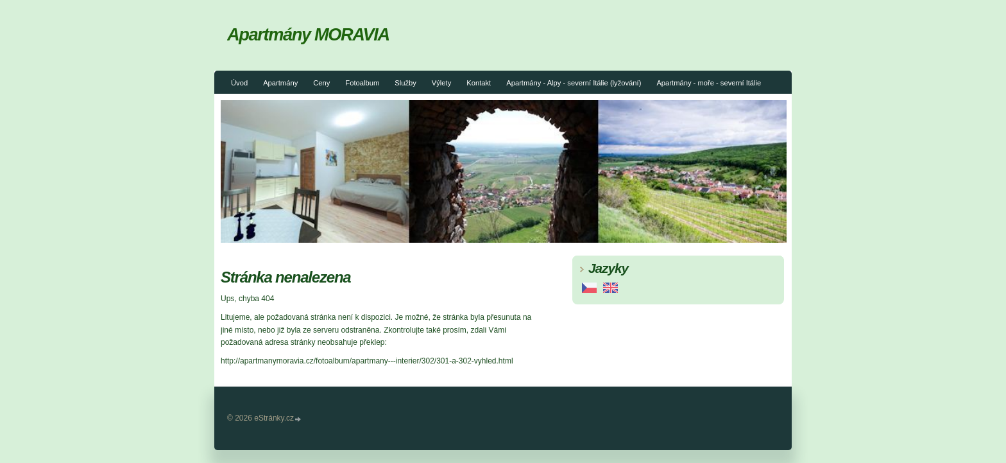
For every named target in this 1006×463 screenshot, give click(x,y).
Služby (405, 83)
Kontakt (478, 83)
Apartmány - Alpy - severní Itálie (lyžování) (573, 83)
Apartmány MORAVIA (308, 34)
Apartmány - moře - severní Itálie (708, 83)
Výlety (441, 83)
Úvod (239, 83)
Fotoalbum (362, 83)
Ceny (321, 83)
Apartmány (280, 83)
